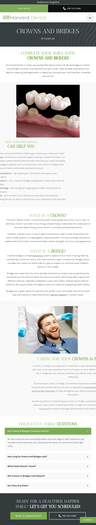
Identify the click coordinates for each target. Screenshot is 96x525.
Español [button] (88, 520)
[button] (90, 18)
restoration (37, 255)
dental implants (59, 294)
